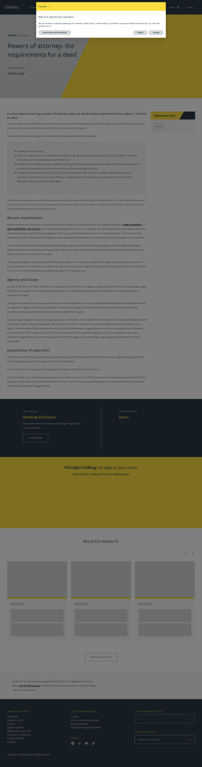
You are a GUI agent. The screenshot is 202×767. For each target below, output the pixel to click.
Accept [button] (156, 32)
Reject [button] (140, 32)
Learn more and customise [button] (55, 32)
